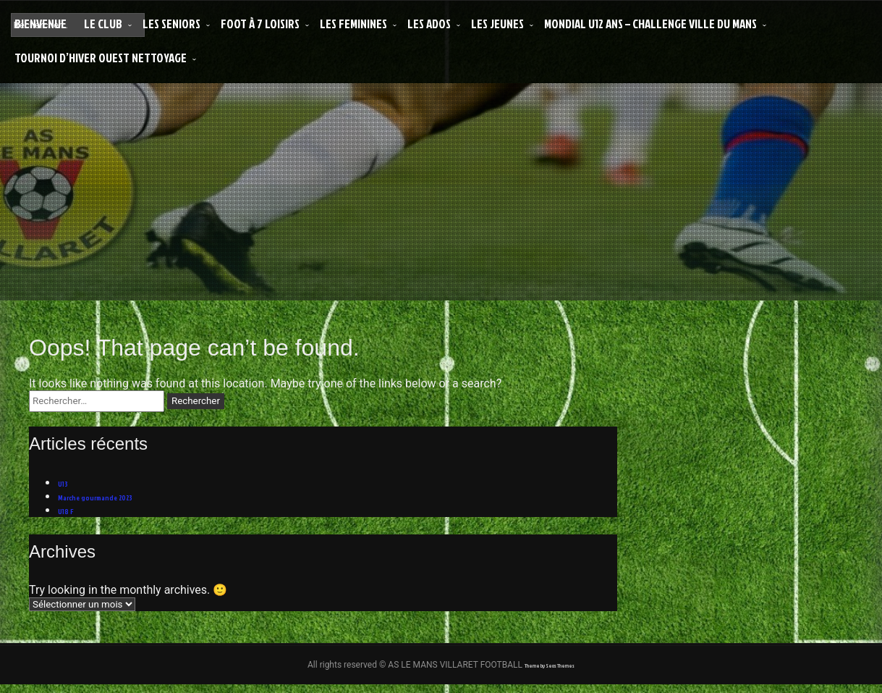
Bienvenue (40, 23)
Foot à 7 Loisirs (260, 23)
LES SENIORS (171, 23)
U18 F (70, 516)
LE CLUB (103, 23)
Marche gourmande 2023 (115, 500)
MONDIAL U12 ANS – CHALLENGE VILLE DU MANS (650, 23)
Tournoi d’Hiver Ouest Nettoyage (100, 57)
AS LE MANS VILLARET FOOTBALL (456, 191)
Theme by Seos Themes (549, 672)
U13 (66, 484)
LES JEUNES (497, 23)
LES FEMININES (353, 23)
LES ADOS (429, 23)
